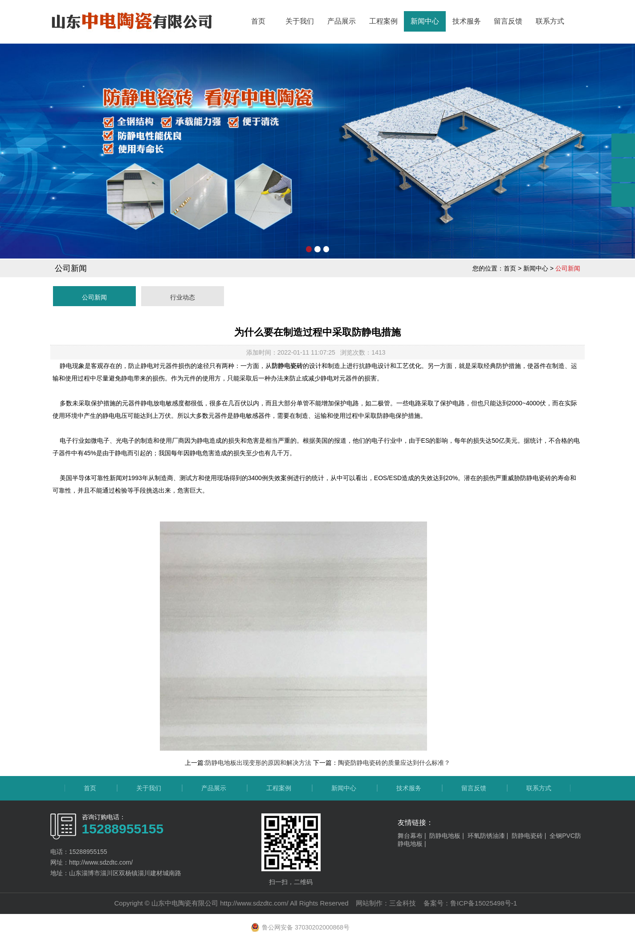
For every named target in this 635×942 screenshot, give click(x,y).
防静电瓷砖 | (531, 835)
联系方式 (550, 21)
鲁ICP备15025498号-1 (483, 903)
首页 (258, 21)
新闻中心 (425, 21)
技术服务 (466, 21)
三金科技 (402, 903)
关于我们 (299, 21)
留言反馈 (508, 21)
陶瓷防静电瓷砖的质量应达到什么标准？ (394, 762)
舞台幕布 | (413, 835)
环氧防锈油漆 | (490, 835)
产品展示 (341, 21)
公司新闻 (94, 297)
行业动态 (182, 297)
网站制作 (369, 903)
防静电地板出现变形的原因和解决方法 (258, 762)
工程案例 (383, 21)
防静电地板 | (448, 835)
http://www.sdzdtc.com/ (254, 903)
